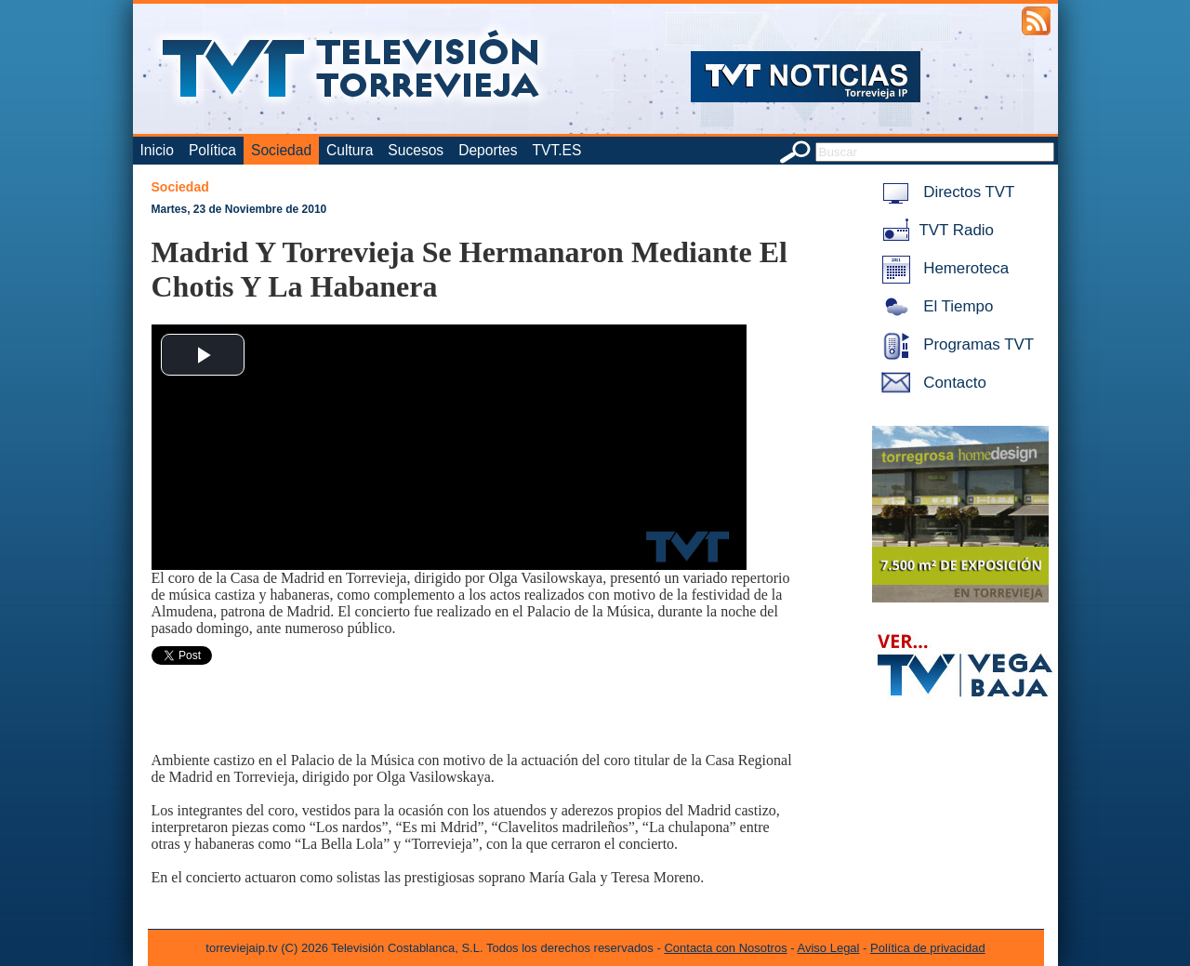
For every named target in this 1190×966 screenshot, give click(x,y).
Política (212, 150)
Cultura (349, 150)
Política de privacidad (927, 948)
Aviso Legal (829, 948)
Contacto (930, 382)
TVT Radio (934, 230)
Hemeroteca (942, 268)
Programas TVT (955, 344)
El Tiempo (934, 306)
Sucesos (415, 150)
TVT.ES (556, 150)
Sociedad (281, 150)
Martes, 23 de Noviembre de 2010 (239, 209)
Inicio (157, 150)
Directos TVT (945, 192)
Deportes (487, 150)
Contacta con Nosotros (725, 948)
